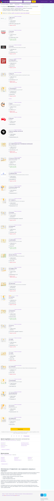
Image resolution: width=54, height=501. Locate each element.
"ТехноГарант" (13, 88)
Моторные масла (3, 445)
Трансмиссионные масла (25, 444)
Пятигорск (29, 458)
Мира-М (11, 73)
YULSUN (11, 31)
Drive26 (11, 46)
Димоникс (12, 226)
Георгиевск (2, 457)
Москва (3, 495)
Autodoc (11, 212)
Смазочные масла (24, 445)
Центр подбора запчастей (16, 131)
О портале (6, 493)
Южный (11, 118)
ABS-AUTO (12, 17)
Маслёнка (12, 311)
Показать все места (4, 463)
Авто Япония (13, 255)
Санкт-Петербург (12, 495)
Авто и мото (3, 440)
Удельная (18, 495)
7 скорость (12, 200)
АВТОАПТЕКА (13, 173)
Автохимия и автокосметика (11, 440)
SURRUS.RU (12, 418)
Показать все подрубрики (6, 449)
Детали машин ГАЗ (14, 158)
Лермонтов (16, 458)
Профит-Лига (13, 268)
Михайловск (30, 457)
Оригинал (12, 283)
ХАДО (11, 339)
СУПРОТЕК (12, 366)
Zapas (10, 103)
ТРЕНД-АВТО (12, 60)
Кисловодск (16, 457)
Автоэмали (2, 446)
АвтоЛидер (12, 380)
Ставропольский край (7, 454)
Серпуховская (8, 495)
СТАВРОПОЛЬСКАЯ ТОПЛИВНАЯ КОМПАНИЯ (21, 144)
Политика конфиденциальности (28, 493)
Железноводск (3, 461)
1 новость (10, 98)
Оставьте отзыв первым (17, 16)
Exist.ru (11, 325)
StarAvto (11, 297)
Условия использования (18, 493)
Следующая (26, 436)
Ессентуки (2, 458)
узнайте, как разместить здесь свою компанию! (20, 13)
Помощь (3, 493)
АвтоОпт (12, 406)
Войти (51, 1)
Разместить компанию (44, 1)
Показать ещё (20, 429)
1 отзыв (17, 295)
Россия (2, 454)
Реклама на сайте (11, 493)
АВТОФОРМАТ (13, 393)
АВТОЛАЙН (12, 240)
